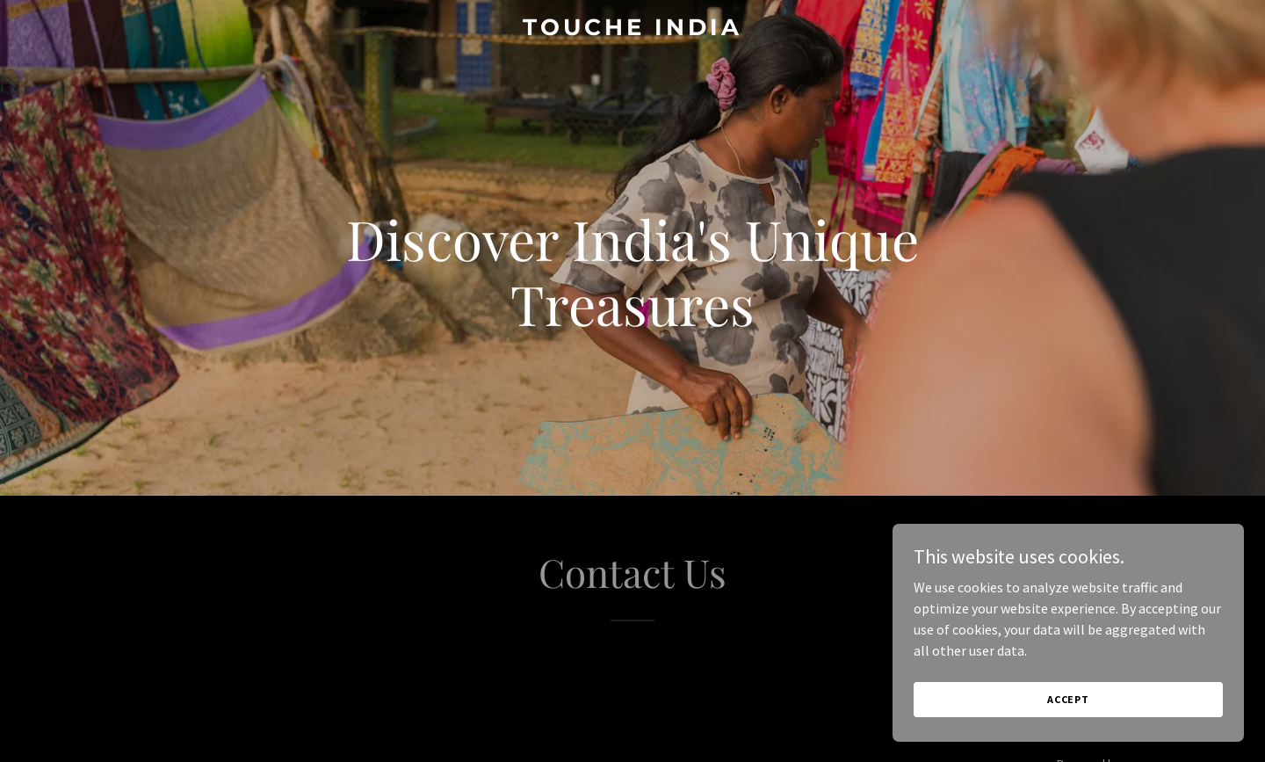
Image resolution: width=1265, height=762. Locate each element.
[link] (632, 30)
